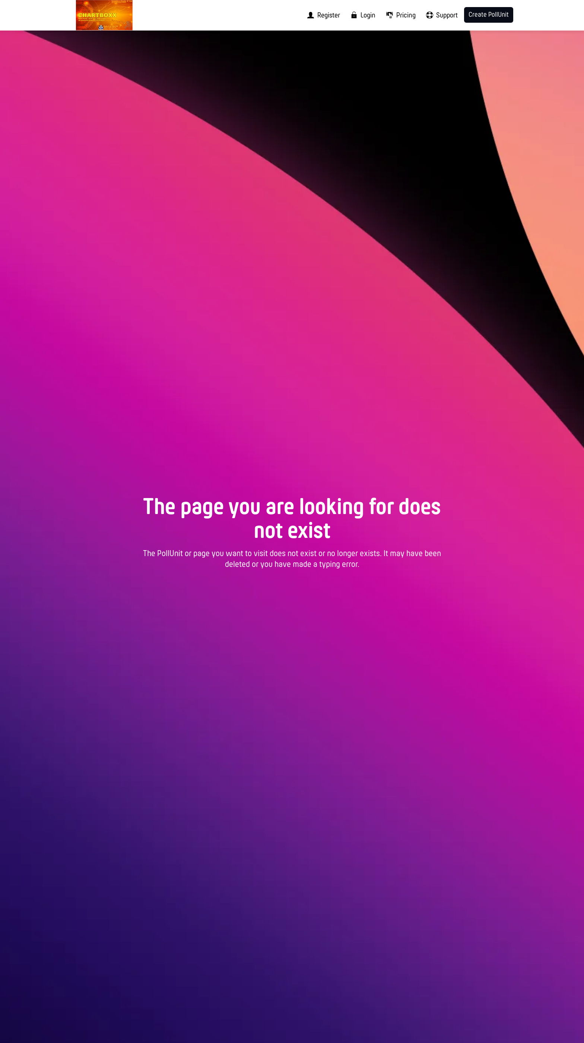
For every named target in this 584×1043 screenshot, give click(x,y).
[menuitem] (321, 15)
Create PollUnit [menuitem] (489, 15)
